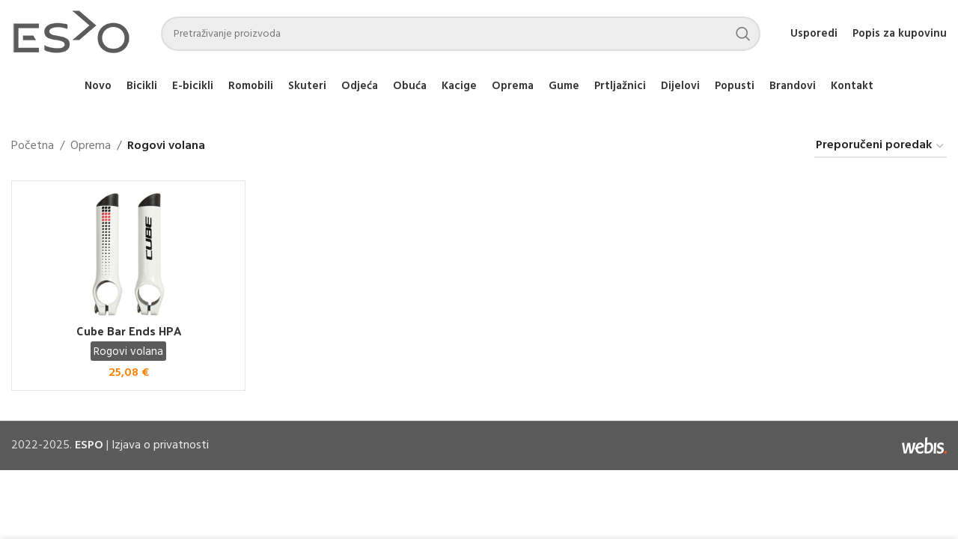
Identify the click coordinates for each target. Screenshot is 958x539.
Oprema (90, 146)
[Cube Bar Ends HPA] (128, 254)
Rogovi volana (128, 352)
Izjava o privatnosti (160, 445)
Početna (32, 146)
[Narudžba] (880, 146)
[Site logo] (71, 33)
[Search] (460, 33)
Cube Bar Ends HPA (128, 330)
